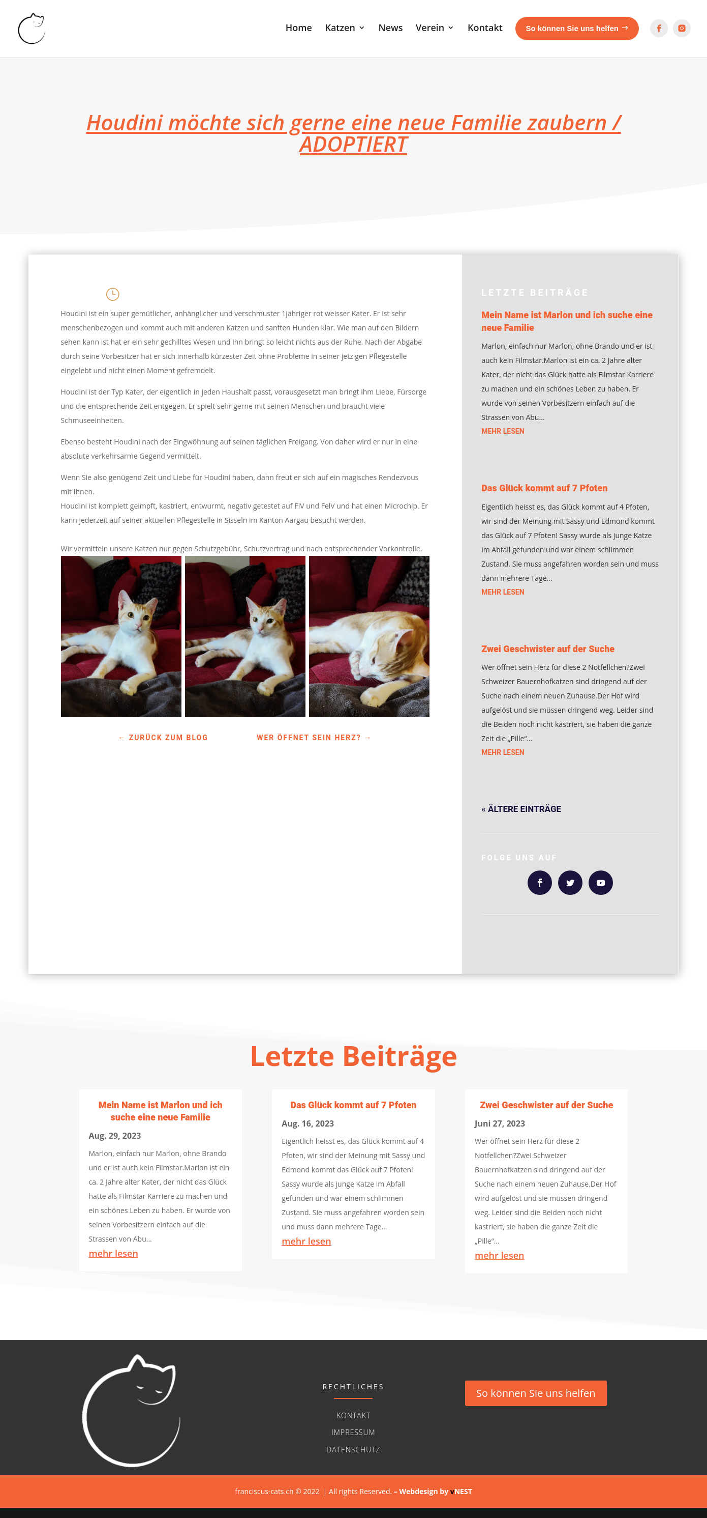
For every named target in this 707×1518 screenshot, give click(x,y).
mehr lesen (502, 431)
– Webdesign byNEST (433, 1491)
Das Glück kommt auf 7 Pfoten (544, 488)
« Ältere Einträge (521, 809)
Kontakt (353, 1415)
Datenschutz (353, 1449)
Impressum (353, 1432)
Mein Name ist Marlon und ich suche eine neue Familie (567, 321)
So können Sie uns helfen (535, 1393)
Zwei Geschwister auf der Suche (547, 649)
